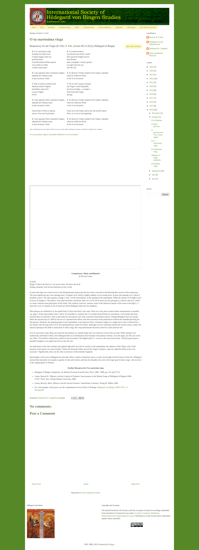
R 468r (69, 46)
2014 (152, 110)
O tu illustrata (156, 120)
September (156, 171)
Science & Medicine (105, 27)
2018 (152, 94)
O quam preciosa (155, 125)
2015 (152, 106)
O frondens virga (155, 165)
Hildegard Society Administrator (156, 43)
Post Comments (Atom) (91, 493)
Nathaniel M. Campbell (158, 49)
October (155, 117)
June (154, 179)
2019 (152, 90)
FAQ (41, 27)
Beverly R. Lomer (156, 37)
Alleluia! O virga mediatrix (156, 157)
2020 (152, 86)
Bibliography (131, 27)
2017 (152, 98)
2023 (152, 75)
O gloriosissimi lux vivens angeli (157, 133)
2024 (152, 71)
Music (77, 27)
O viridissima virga (156, 150)
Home (34, 27)
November (156, 113)
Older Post (135, 484)
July (153, 175)
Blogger (111, 544)
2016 (152, 102)
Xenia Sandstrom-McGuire (156, 54)
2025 (152, 67)
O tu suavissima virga (156, 143)
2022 (152, 79)
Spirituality (119, 27)
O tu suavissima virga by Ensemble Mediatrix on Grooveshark (54, 135)
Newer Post (36, 484)
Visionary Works (89, 27)
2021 (152, 82)
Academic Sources (64, 27)
